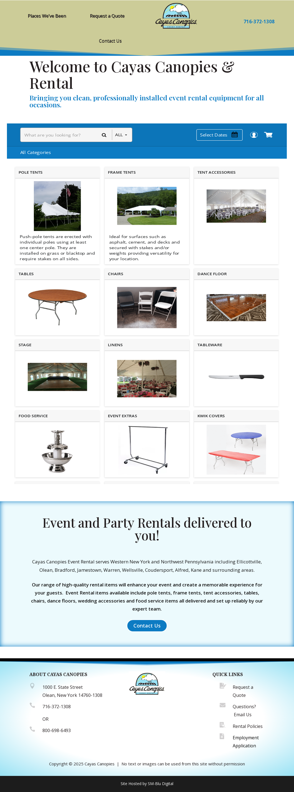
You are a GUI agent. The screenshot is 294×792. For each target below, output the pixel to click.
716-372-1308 (259, 21)
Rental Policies (248, 726)
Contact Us (110, 41)
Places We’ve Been (47, 16)
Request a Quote (107, 16)
